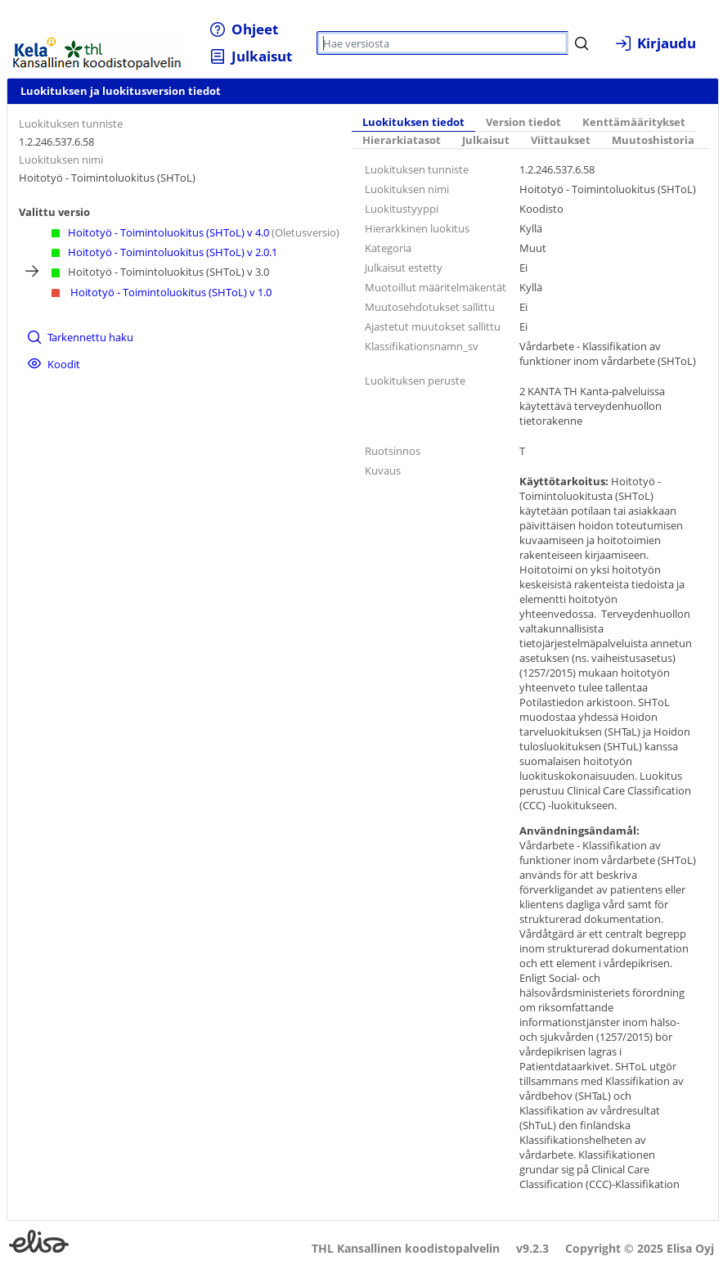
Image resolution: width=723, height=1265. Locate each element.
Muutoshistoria (653, 140)
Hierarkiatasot (401, 140)
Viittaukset (561, 140)
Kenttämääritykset (633, 122)
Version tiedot (523, 122)
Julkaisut (486, 140)
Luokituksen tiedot (413, 122)
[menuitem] (244, 29)
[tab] (413, 123)
